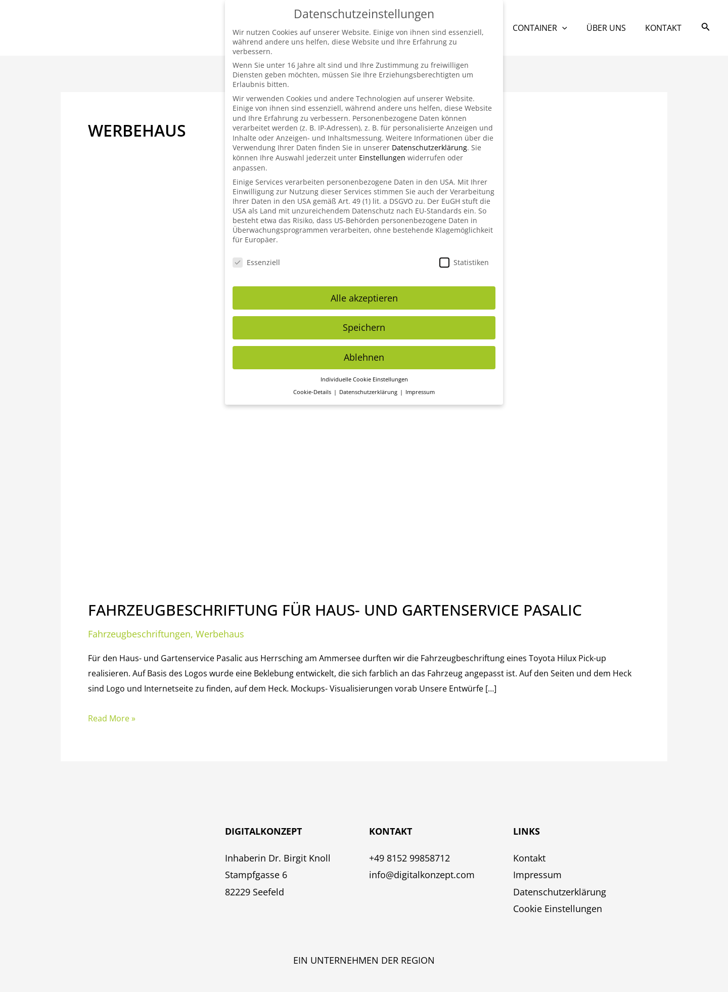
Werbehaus (220, 634)
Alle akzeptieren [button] (364, 286)
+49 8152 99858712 (409, 858)
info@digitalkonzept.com (422, 875)
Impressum (537, 875)
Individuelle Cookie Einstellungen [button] (364, 367)
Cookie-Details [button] (313, 380)
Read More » (111, 717)
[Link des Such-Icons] (705, 27)
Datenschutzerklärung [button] (369, 380)
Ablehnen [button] (364, 345)
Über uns (610, 27)
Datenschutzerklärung (559, 892)
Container (547, 28)
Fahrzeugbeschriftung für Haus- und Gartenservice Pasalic (335, 609)
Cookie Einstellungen (557, 908)
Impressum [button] (420, 380)
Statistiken (464, 250)
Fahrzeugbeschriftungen (139, 634)
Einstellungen (382, 146)
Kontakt (665, 27)
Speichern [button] (364, 316)
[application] (570, 28)
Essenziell (256, 250)
